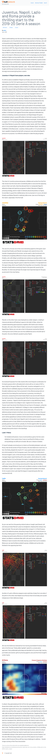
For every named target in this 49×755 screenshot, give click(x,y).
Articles (11, 27)
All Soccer (5, 27)
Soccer (32, 3)
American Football (39, 3)
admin (4, 30)
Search (45, 3)
